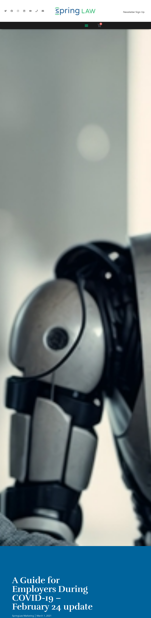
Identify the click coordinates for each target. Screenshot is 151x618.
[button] (86, 25)
